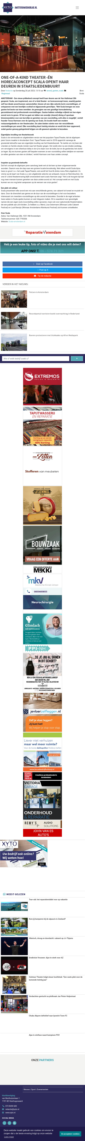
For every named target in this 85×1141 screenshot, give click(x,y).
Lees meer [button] (9, 1137)
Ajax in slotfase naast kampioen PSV (44, 1035)
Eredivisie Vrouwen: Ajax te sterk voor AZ (46, 957)
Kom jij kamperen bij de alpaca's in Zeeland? (47, 919)
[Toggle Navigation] (77, 8)
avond (49, 91)
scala (61, 91)
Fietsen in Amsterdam (39, 292)
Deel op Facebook (42, 264)
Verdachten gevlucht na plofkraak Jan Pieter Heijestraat (52, 996)
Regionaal (6, 93)
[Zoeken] (77, 358)
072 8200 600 (11, 1106)
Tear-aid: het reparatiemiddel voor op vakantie (48, 899)
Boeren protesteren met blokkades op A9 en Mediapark (53, 335)
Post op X (42, 270)
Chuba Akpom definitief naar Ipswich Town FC (48, 1015)
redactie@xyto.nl (12, 1109)
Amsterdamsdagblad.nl (26, 7)
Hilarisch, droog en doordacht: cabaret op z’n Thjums (51, 938)
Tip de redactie (42, 276)
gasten (55, 91)
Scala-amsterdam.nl (17, 221)
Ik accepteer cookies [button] (70, 1134)
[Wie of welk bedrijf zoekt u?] (35, 358)
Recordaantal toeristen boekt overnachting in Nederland (54, 313)
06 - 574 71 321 (52, 251)
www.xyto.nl (10, 1112)
